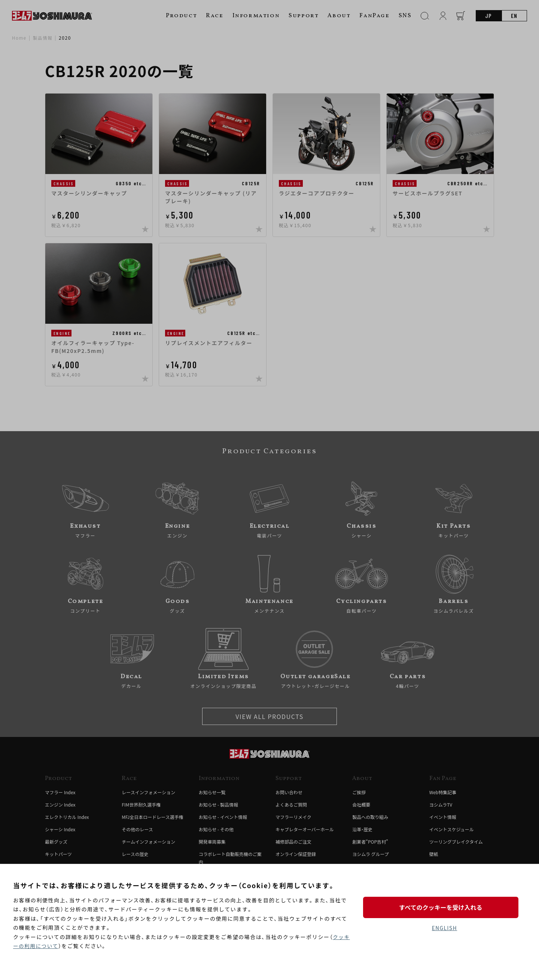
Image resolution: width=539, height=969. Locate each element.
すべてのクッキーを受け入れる (444, 906)
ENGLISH (444, 928)
